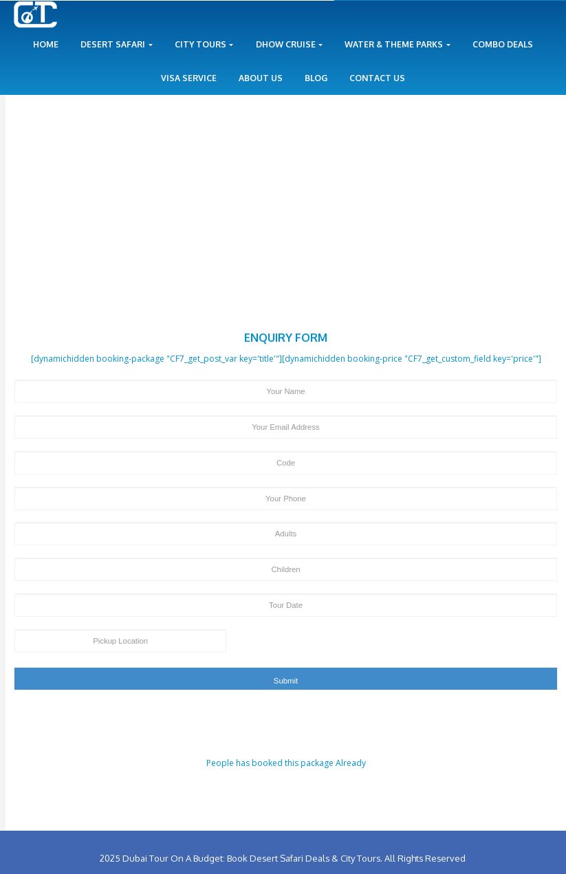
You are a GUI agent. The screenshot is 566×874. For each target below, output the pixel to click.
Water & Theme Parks (397, 44)
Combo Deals (502, 44)
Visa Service (189, 78)
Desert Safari (116, 44)
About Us (261, 78)
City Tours (204, 44)
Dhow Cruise (289, 44)
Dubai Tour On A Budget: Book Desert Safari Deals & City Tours (251, 858)
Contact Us (377, 78)
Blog (316, 78)
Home (45, 44)
